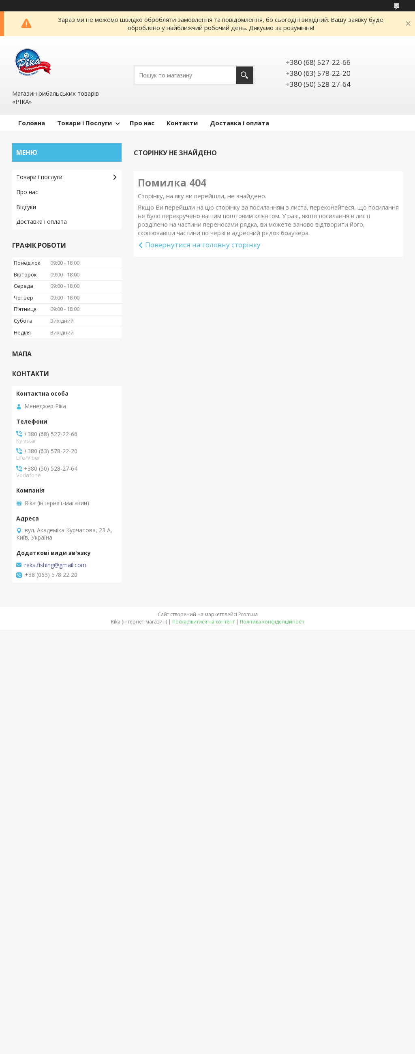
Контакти (182, 123)
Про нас (142, 123)
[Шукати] (244, 75)
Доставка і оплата (239, 123)
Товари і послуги (39, 177)
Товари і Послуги (84, 123)
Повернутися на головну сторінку (203, 244)
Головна (31, 123)
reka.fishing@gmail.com (55, 565)
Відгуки (26, 207)
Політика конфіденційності (272, 621)
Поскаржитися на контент (203, 621)
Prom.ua (248, 614)
